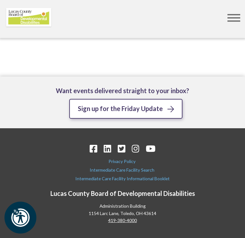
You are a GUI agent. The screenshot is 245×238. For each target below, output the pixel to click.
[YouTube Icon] (150, 148)
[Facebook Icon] (93, 148)
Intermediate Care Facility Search (122, 170)
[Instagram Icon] (135, 148)
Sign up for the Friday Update (120, 108)
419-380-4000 (122, 220)
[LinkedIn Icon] (107, 148)
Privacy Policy (122, 161)
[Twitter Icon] (121, 148)
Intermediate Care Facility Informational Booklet (122, 178)
